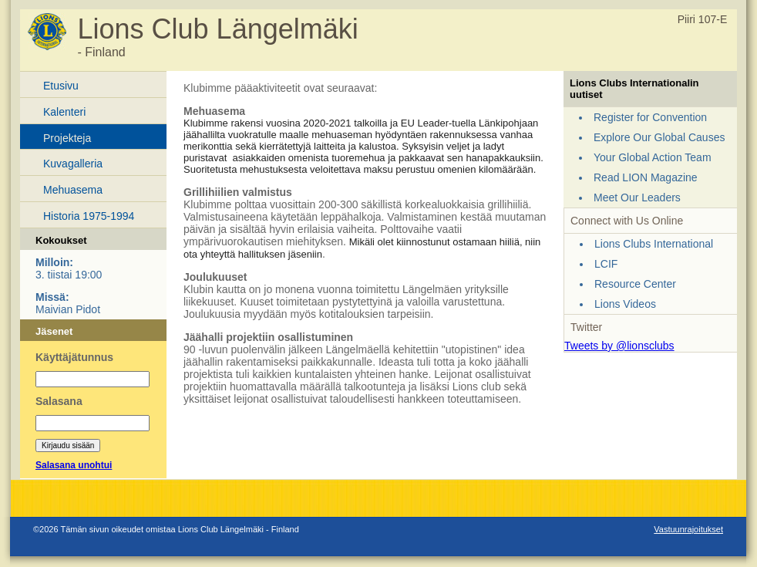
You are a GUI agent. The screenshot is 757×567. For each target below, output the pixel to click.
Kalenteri (64, 112)
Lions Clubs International (653, 244)
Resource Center (635, 284)
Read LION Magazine (646, 177)
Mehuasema (73, 190)
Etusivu (61, 85)
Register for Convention (650, 117)
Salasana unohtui (73, 465)
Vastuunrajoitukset (688, 529)
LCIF (605, 264)
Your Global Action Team (653, 157)
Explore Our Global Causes (659, 137)
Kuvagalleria (73, 163)
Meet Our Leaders (637, 197)
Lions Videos (625, 304)
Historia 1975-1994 (88, 216)
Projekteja (67, 138)
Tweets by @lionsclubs (619, 345)
